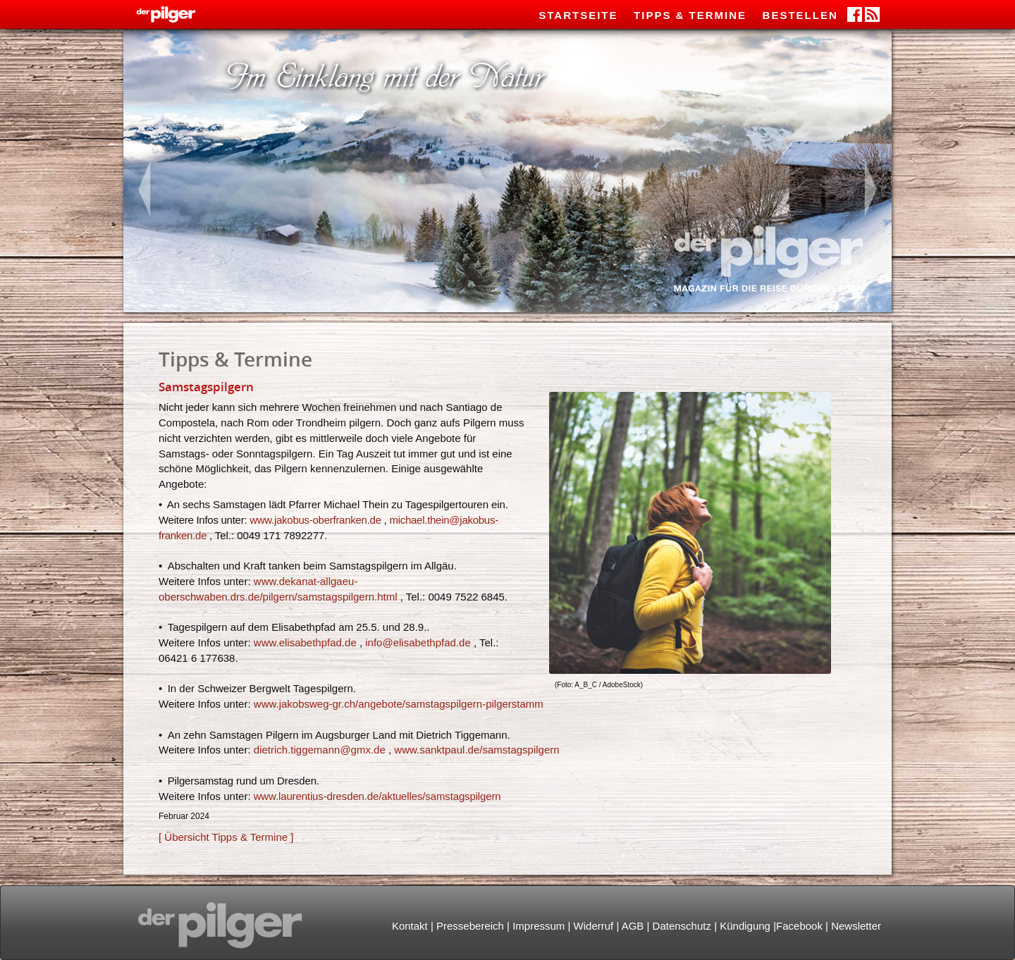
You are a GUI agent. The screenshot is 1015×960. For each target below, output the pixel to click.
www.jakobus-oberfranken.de (315, 520)
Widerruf (594, 926)
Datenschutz (682, 926)
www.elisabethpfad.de (305, 642)
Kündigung (745, 926)
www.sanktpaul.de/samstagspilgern (476, 750)
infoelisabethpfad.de (418, 642)
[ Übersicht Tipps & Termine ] (226, 837)
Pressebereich (470, 926)
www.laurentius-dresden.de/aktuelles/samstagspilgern (377, 796)
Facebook (799, 926)
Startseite (578, 15)
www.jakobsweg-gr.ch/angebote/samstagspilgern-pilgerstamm (398, 704)
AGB (633, 926)
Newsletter (856, 926)
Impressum (538, 926)
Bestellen (800, 15)
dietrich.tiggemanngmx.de (320, 750)
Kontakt (410, 926)
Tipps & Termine (690, 15)
